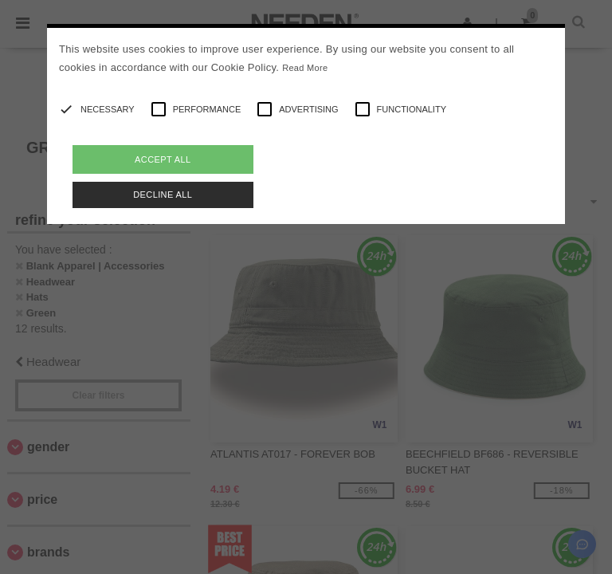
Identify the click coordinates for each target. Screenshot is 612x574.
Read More (305, 68)
